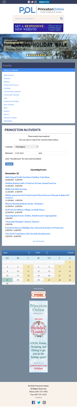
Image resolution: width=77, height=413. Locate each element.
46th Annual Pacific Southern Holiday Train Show (27, 177)
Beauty (7, 81)
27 (49, 280)
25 (28, 280)
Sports (6, 114)
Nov (38, 252)
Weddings (8, 121)
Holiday (7, 88)
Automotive (9, 75)
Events (7, 65)
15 (70, 271)
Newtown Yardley (11, 101)
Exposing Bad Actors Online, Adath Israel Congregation (31, 215)
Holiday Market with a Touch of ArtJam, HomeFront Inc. (31, 183)
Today (70, 253)
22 (70, 275)
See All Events (38, 241)
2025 (5, 253)
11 (28, 271)
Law (5, 98)
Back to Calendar (11, 70)
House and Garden (11, 95)
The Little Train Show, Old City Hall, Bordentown (27, 234)
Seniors (7, 111)
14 (60, 271)
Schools (7, 78)
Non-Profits (9, 104)
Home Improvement (12, 91)
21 (60, 275)
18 (28, 275)
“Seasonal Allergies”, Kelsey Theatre (22, 222)
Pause (49, 55)
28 (60, 280)
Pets (6, 108)
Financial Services (11, 85)
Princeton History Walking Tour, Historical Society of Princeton (34, 228)
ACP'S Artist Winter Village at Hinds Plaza (24, 210)
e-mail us (38, 397)
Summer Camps (10, 117)
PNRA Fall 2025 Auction (16, 189)
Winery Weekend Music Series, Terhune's (24, 204)
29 (70, 280)
